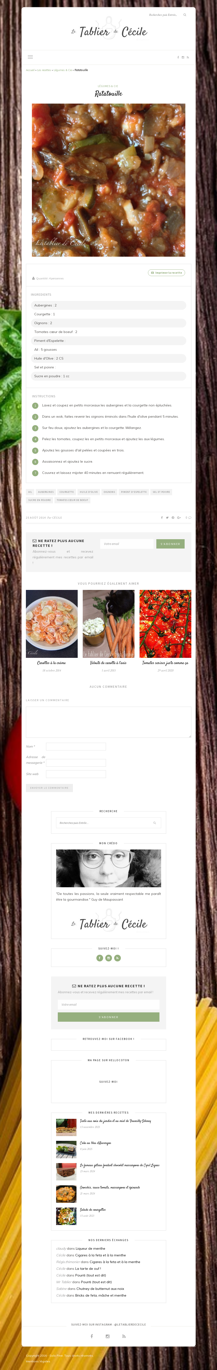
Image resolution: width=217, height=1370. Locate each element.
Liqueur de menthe (90, 1248)
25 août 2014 (36, 517)
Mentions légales (38, 1361)
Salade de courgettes (93, 1209)
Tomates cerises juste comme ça (165, 663)
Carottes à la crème (51, 663)
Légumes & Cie (63, 70)
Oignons (109, 491)
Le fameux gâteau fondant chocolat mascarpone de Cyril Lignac (119, 1165)
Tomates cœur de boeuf (72, 499)
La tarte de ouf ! (88, 1268)
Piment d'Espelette (134, 491)
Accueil (30, 70)
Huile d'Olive (89, 491)
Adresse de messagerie (35, 759)
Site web (32, 773)
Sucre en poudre (39, 499)
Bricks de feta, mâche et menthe (100, 1295)
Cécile (57, 517)
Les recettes (44, 70)
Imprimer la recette (166, 272)
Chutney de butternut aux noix (100, 1288)
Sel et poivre (161, 491)
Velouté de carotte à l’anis (108, 663)
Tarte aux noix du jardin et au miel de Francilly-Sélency (115, 1120)
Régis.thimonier (68, 1261)
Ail (30, 491)
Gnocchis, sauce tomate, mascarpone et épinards (110, 1187)
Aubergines (46, 491)
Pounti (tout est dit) (90, 1275)
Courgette (67, 491)
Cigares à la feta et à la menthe (100, 1255)
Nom (30, 746)
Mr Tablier (63, 1281)
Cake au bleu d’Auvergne (95, 1142)
